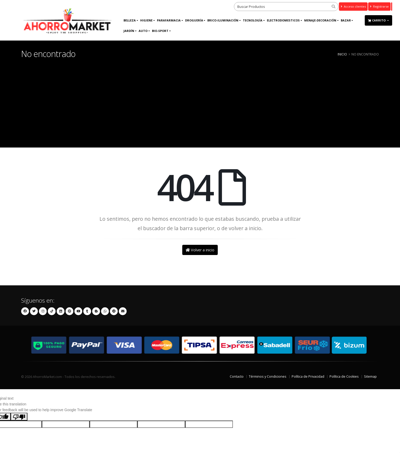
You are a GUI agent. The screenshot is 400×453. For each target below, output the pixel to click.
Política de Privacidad (308, 376)
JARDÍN (128, 31)
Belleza (129, 20)
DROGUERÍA (194, 20)
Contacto (237, 376)
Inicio (342, 54)
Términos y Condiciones (267, 376)
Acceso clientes (353, 6)
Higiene (146, 20)
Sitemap (370, 376)
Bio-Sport (160, 31)
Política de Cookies (344, 376)
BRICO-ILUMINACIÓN (222, 20)
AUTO (143, 31)
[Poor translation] (19, 417)
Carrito (377, 20)
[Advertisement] (200, 97)
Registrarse (379, 6)
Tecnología (252, 20)
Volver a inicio (200, 249)
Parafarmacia (169, 20)
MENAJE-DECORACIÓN (320, 20)
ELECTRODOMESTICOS (283, 20)
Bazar (346, 20)
